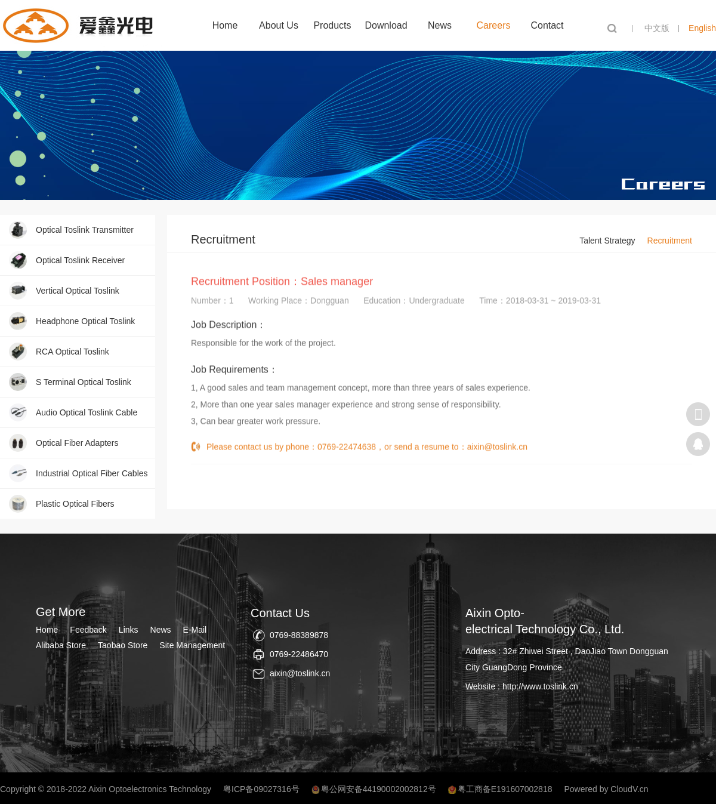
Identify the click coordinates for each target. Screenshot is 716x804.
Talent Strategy (607, 240)
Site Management (192, 645)
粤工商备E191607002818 (505, 789)
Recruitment (669, 240)
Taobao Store (122, 645)
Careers (494, 25)
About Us (278, 25)
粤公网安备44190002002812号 (378, 789)
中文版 (656, 28)
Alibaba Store (61, 645)
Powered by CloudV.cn (606, 789)
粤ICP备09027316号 (261, 789)
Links (128, 629)
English (702, 28)
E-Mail (195, 629)
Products (332, 25)
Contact (546, 25)
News (440, 25)
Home (225, 25)
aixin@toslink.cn (497, 453)
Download (386, 25)
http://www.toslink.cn (540, 686)
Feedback (88, 629)
